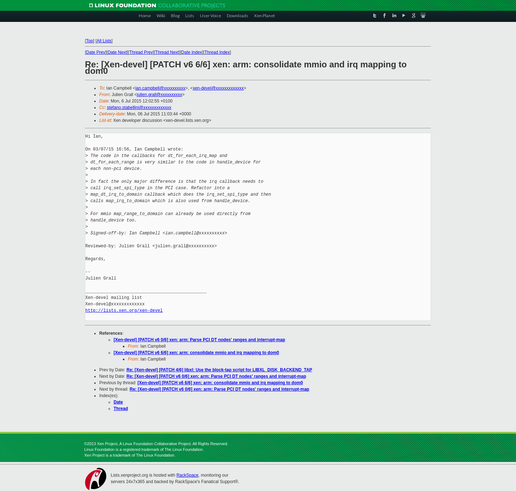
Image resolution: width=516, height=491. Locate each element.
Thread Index (217, 52)
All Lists (104, 40)
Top (89, 40)
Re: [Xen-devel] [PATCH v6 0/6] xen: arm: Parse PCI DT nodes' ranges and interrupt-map (216, 376)
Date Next (117, 52)
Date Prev (95, 52)
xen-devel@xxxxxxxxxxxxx (218, 88)
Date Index (191, 52)
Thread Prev (141, 52)
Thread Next (167, 52)
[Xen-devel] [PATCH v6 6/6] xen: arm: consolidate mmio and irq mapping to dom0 (196, 352)
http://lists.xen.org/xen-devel (124, 311)
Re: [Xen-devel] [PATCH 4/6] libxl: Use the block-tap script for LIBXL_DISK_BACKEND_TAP (219, 369)
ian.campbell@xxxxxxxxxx (160, 88)
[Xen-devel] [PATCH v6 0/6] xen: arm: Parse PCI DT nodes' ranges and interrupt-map (199, 339)
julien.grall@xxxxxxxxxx (159, 94)
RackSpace (187, 475)
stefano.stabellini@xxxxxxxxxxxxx (139, 107)
